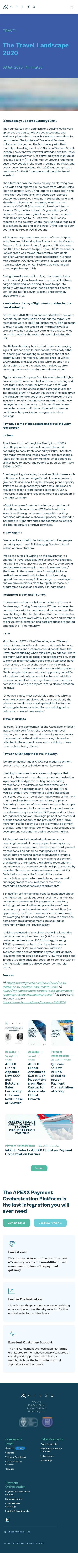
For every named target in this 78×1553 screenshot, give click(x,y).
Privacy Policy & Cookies (13, 1463)
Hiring (20, 1448)
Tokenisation (47, 1456)
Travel (10, 30)
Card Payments (49, 1444)
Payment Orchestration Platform (17, 1493)
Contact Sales (16, 1223)
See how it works (50, 1223)
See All (39, 1168)
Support (9, 1452)
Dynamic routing (13, 1499)
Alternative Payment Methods (51, 1450)
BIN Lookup (46, 1460)
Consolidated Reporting (12, 1505)
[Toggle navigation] (71, 7)
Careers (15, 1448)
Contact (9, 1469)
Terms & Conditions (15, 1457)
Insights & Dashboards (17, 1511)
